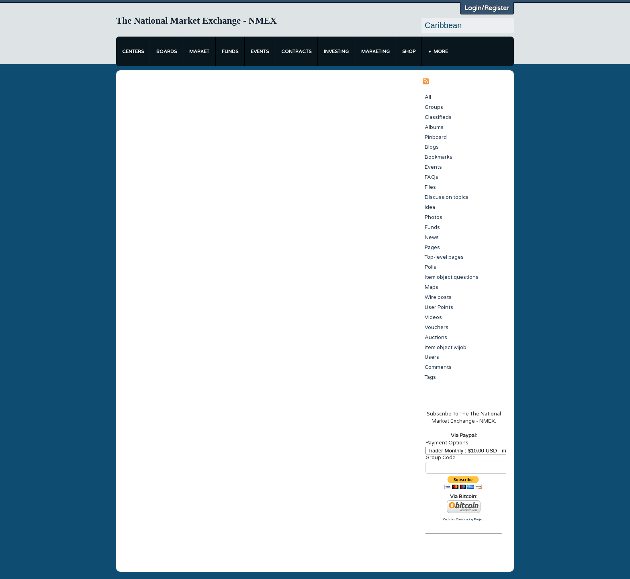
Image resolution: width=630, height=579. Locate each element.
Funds (230, 51)
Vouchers (436, 327)
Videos (433, 317)
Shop (408, 51)
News (432, 237)
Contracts (296, 51)
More (441, 51)
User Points (439, 307)
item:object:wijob (445, 347)
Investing (336, 51)
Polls (430, 267)
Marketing (375, 51)
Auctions (436, 337)
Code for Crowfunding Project (464, 519)
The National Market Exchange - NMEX (196, 20)
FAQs (431, 177)
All (428, 97)
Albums (434, 127)
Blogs (432, 147)
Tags (430, 377)
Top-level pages (444, 257)
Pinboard (436, 137)
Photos (433, 217)
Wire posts (438, 297)
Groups (434, 107)
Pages (432, 247)
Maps (431, 287)
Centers (133, 51)
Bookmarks (438, 157)
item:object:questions (452, 277)
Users (432, 357)
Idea (430, 207)
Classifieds (438, 117)
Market (199, 51)
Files (430, 187)
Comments (438, 367)
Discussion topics (446, 197)
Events (260, 51)
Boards (166, 51)
